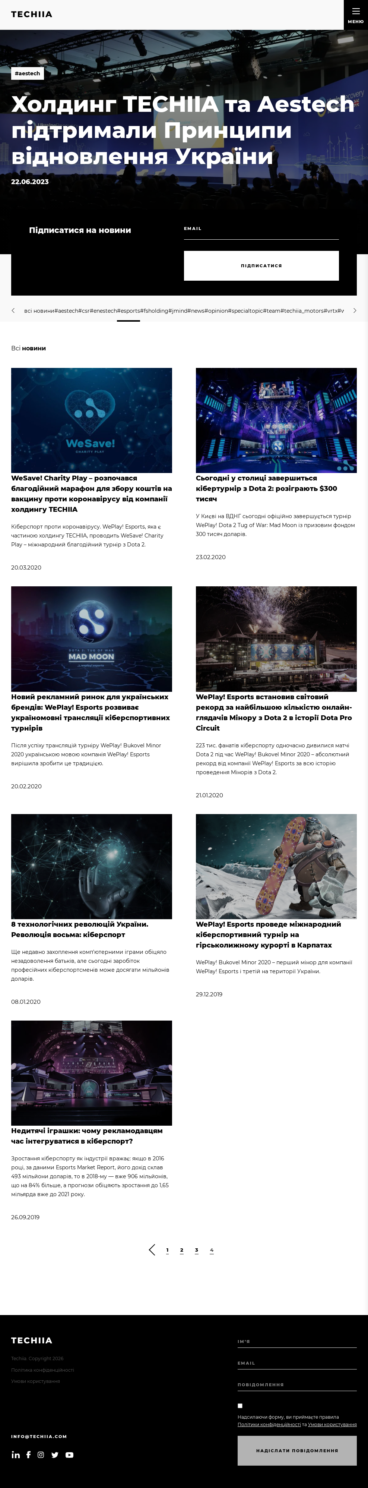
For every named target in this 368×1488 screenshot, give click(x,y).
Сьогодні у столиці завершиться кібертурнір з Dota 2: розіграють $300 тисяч (266, 488)
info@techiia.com (39, 1436)
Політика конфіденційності (42, 1370)
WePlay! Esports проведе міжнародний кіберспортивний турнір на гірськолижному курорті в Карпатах (268, 934)
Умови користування (35, 1381)
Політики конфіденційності (269, 1424)
